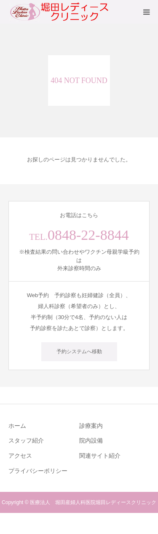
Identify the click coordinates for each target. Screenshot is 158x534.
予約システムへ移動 (79, 351)
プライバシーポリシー (37, 470)
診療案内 (91, 425)
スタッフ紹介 (26, 440)
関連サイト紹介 (100, 455)
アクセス (20, 455)
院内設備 (91, 440)
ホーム (17, 425)
